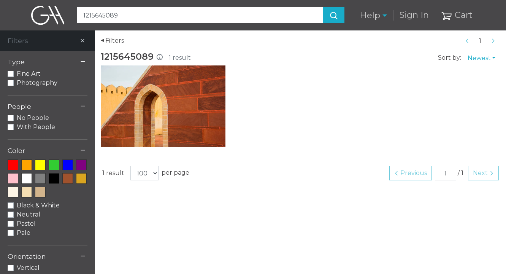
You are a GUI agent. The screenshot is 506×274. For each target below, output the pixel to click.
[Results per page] (144, 173)
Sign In (414, 15)
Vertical (28, 267)
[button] (373, 15)
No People (33, 117)
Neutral (28, 214)
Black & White (38, 205)
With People (36, 127)
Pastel (26, 223)
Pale (23, 232)
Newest (479, 58)
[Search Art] (210, 15)
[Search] (333, 15)
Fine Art (29, 73)
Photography (37, 82)
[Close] (82, 40)
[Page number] (480, 40)
